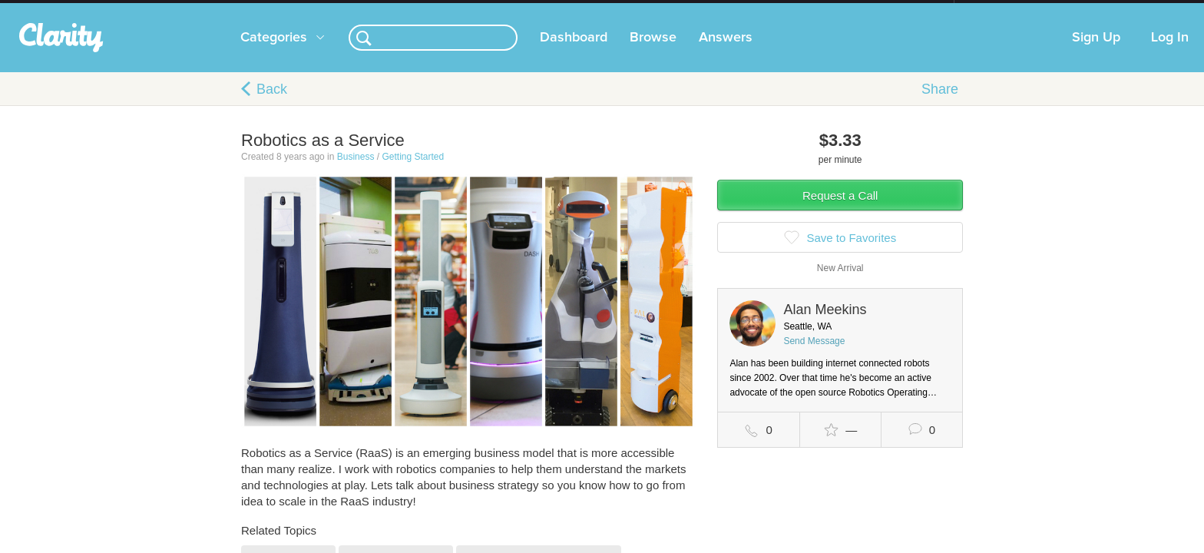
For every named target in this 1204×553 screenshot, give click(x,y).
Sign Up (1096, 53)
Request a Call (840, 210)
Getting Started (413, 172)
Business (356, 172)
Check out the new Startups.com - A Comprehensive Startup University (786, 10)
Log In (1170, 53)
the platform (217, 9)
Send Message (814, 356)
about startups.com (1008, 10)
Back (271, 104)
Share (939, 104)
